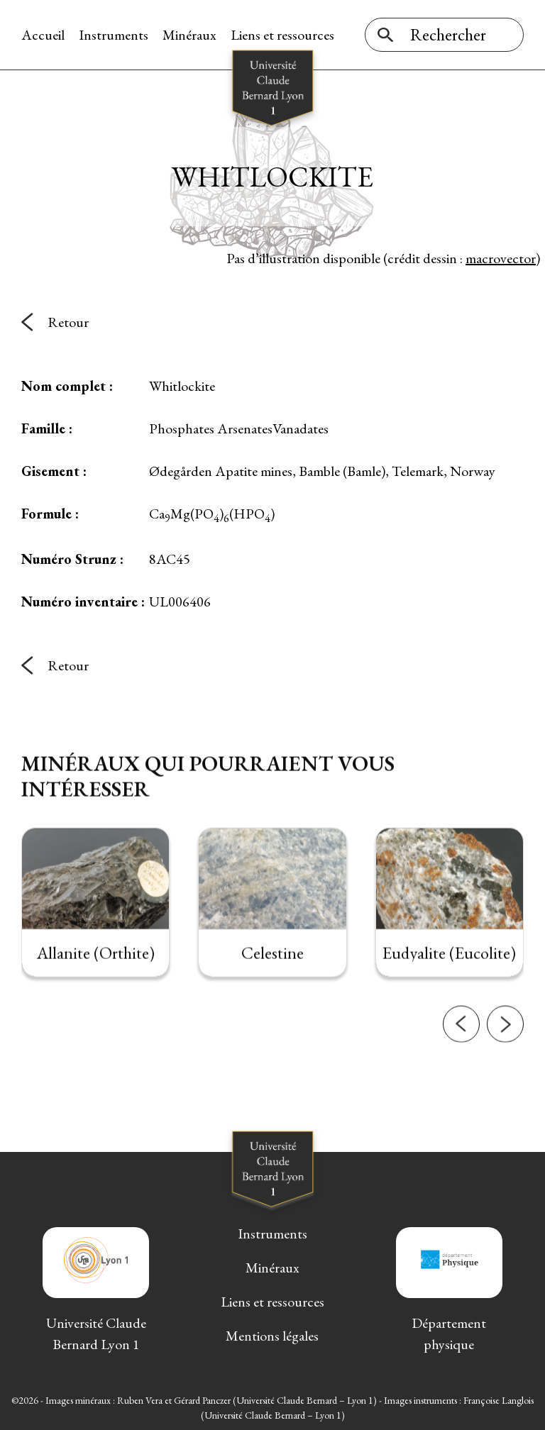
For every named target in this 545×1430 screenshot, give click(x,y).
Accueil (43, 35)
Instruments (113, 35)
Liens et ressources (282, 35)
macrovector (501, 258)
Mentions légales (272, 1335)
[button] (461, 1056)
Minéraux (189, 35)
